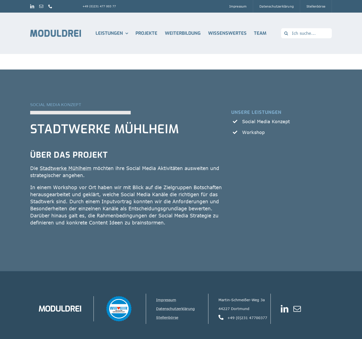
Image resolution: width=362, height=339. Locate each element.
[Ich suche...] (306, 33)
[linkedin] (32, 6)
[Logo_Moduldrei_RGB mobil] (55, 32)
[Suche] (286, 33)
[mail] (41, 6)
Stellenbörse (167, 317)
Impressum (166, 300)
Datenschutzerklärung (175, 309)
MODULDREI (59, 308)
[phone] (50, 6)
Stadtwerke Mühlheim (104, 130)
